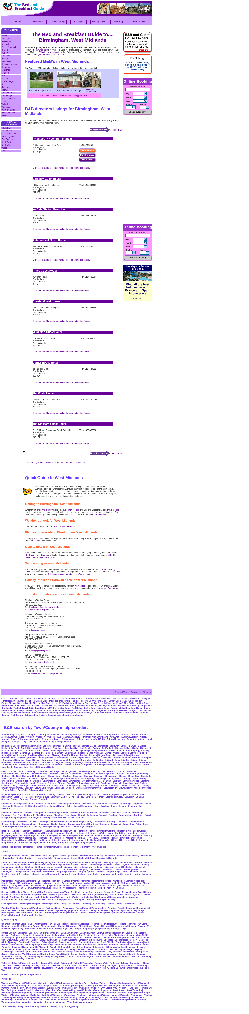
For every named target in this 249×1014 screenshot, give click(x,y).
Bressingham (60, 760)
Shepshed (29, 937)
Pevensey (62, 910)
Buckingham (127, 762)
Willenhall (5, 115)
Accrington (44, 734)
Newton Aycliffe (132, 894)
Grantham (93, 824)
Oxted (140, 904)
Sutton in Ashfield (120, 956)
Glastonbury (100, 822)
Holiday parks (98, 21)
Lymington (105, 874)
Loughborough (113, 872)
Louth (124, 872)
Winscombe (136, 995)
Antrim (125, 737)
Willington (14, 995)
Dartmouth (40, 794)
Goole (54, 824)
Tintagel (112, 965)
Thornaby (35, 965)
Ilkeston (38, 847)
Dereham (95, 794)
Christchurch (7, 781)
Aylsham (66, 741)
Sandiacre (66, 933)
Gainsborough (8, 822)
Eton (97, 806)
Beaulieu (69, 748)
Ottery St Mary (98, 904)
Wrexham (60, 1002)
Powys (108, 913)
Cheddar (16, 776)
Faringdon (39, 813)
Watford (5, 988)
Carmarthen (131, 771)
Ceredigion (88, 774)
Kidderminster (86, 856)
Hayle (4, 835)
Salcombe (22, 933)
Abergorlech (20, 734)
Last (120, 130)
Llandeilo (139, 867)
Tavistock (54, 963)
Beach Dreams (74, 710)
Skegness (108, 940)
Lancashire (18, 862)
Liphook (58, 867)
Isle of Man (85, 847)
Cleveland (30, 783)
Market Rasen (61, 883)
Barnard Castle (89, 746)
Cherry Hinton (54, 776)
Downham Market (59, 797)
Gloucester (122, 822)
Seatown (45, 935)
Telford (77, 963)
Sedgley (5, 84)
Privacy (118, 692)
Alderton (98, 734)
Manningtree (105, 881)
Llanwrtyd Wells (131, 869)
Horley (115, 840)
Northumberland (9, 899)
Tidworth (94, 965)
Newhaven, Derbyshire (24, 894)
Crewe (38, 788)
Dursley (33, 799)
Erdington (5, 58)
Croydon (147, 788)
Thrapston (83, 965)
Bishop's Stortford (130, 753)
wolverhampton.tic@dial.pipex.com (46, 673)
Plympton (84, 910)
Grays (125, 824)
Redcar (85, 924)
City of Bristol (88, 781)
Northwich (24, 899)
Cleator (144, 781)
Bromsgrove (57, 762)
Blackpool (45, 755)
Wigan (131, 993)
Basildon (142, 746)
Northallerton (87, 897)
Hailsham (25, 831)
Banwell (67, 746)
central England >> (109, 588)
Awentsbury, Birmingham (91, 90)
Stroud (74, 954)
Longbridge (6, 70)
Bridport (108, 760)
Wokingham (84, 997)
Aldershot (87, 734)
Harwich (70, 833)
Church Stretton (23, 781)
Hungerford (57, 842)
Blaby (12, 755)
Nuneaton (5, 78)
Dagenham (6, 794)
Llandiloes (95, 869)
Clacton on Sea (103, 781)
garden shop (65, 713)
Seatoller (27, 935)
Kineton (120, 856)
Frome (71, 817)
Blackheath (6, 41)
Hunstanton (70, 842)
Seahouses (16, 935)
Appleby (134, 737)
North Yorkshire (37, 899)
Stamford (43, 949)
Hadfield (5, 831)
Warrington (77, 985)
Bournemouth (61, 758)
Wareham (12, 985)
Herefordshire (18, 838)
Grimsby (37, 826)
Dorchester (19, 797)
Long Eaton (35, 872)
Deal (68, 794)
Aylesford (56, 741)
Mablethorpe (7, 881)
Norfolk (4, 897)
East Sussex (74, 804)
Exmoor (123, 806)
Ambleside (51, 737)
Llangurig (83, 869)
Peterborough (18, 910)
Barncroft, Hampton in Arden (41, 90)
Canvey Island (108, 771)
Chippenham (55, 778)
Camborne (42, 771)
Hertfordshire (69, 838)
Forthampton (13, 817)
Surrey (53, 956)
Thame (146, 963)
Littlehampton (86, 867)
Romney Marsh (119, 926)
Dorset (38, 797)
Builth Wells (44, 765)
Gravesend (115, 824)
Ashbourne (23, 739)
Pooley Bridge (137, 910)
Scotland (5, 151)
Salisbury (33, 933)
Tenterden (114, 963)
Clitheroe (52, 783)
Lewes (117, 865)
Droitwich (99, 797)
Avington (5, 741)
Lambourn (6, 862)
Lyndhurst (116, 874)
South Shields (107, 942)
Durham (14, 799)
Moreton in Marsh (87, 888)
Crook (99, 788)
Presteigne (118, 913)
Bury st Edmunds (38, 767)
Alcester (55, 734)
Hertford (57, 838)
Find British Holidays (82, 713)
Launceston (84, 862)
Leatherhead (126, 862)
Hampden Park (96, 831)
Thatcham (6, 965)
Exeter (114, 806)
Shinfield (98, 937)
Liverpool (109, 867)
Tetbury (124, 963)
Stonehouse (99, 952)
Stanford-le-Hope (58, 949)
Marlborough (76, 883)
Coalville (71, 783)
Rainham (5, 924)
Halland (60, 831)
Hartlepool (59, 833)
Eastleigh (62, 804)
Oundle (110, 904)
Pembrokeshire (98, 908)
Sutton (70, 956)
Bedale (87, 748)
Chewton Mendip (17, 778)
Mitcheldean (17, 888)
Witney (35, 997)
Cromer (91, 788)
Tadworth (5, 963)
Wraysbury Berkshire (44, 1002)
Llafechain (128, 867)
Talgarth (16, 963)
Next (114, 130)
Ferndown (6, 815)
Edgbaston (6, 56)
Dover (46, 797)
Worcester (104, 1000)
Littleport (99, 867)
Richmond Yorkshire (11, 926)
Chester (122, 776)
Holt (86, 840)
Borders (135, 755)
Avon (14, 741)
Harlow (26, 833)
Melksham (136, 883)
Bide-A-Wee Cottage (125, 710)
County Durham (99, 785)
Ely (26, 806)
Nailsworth (6, 892)
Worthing (142, 1000)
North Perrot (27, 897)
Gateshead (22, 822)
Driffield (89, 797)
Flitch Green (70, 815)
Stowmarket (34, 954)
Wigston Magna (142, 993)
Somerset (83, 942)
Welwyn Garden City (107, 988)
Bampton (36, 746)
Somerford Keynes (68, 942)
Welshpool (135, 988)
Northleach (134, 897)
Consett (5, 785)
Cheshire (88, 776)
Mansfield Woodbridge (134, 881)
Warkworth (53, 985)
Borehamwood (8, 758)
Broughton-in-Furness (95, 762)
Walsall (4, 104)
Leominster (94, 865)
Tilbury (103, 965)
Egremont (7, 806)
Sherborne (56, 937)
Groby (46, 826)
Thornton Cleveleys (50, 965)
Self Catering (58, 21)
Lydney (81, 874)
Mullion (119, 888)
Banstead (56, 746)
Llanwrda (118, 869)
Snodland (35, 942)
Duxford (43, 799)
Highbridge (6, 840)
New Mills (53, 894)
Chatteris (5, 776)
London (25, 872)
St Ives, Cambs (84, 947)
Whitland (63, 993)
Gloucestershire (136, 822)
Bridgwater (85, 760)
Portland (38, 913)
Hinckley (24, 840)
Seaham (5, 935)
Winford (116, 995)
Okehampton (34, 904)
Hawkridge (120, 833)
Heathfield (68, 835)
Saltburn (44, 933)
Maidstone (46, 881)
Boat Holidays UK (43, 708)
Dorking (29, 797)
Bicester (120, 750)
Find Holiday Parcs (94, 703)
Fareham (28, 813)
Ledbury (148, 862)
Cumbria (45, 790)
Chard (111, 774)
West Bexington (8, 990)
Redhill (104, 924)
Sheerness (131, 935)
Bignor (4, 753)
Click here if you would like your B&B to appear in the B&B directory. (55, 463)
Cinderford (62, 781)
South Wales (122, 942)
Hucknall (40, 842)
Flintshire (58, 815)
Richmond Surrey (30, 926)
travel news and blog (20, 713)
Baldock (15, 746)
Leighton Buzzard (69, 865)
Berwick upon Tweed (39, 750)
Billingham (25, 753)
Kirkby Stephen (78, 858)
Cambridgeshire (68, 771)
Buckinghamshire (143, 762)
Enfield (44, 806)
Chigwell (42, 778)
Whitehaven (51, 993)
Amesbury (75, 737)
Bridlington (98, 760)
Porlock (5, 913)
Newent (147, 892)
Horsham (143, 840)
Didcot (135, 794)
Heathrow (78, 835)
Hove (32, 842)
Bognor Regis (105, 755)
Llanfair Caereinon (50, 869)
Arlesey (143, 737)
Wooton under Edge (10, 1002)
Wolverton (140, 997)
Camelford (83, 771)
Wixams (55, 997)
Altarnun (13, 737)
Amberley (40, 737)
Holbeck (55, 840)
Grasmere (104, 824)
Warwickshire (100, 985)
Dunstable (140, 797)
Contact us (136, 692)
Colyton (134, 783)
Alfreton (115, 734)
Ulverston (26, 974)
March (4, 883)
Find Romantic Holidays (12, 710)
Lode (17, 872)
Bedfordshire (108, 748)
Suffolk (131, 954)
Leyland (135, 865)
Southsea (113, 945)
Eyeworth (5, 808)
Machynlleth (21, 881)
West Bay (146, 988)
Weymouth (18, 993)
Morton (110, 888)
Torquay (16, 968)
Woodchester (21, 1000)
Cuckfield (22, 790)
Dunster (5, 799)
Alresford (144, 734)
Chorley (126, 778)
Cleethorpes (7, 783)
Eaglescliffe (7, 804)
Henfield (127, 835)
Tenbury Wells (101, 963)
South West (6, 131)
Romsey (132, 926)
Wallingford (30, 983)
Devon (127, 794)
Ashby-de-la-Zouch (51, 739)
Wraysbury (27, 1002)
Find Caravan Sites (10, 705)
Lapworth (60, 862)
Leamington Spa (110, 862)
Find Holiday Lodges (137, 705)
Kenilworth (36, 856)
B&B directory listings (48, 52)
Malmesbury (68, 881)
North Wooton (72, 897)
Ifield (12, 847)
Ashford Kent (83, 739)
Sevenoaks (107, 935)
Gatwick (32, 822)
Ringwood (72, 926)
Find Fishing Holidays (96, 705)
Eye (140, 806)
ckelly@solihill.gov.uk (40, 650)
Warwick (89, 985)
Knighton (113, 858)
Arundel (5, 739)
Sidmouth (52, 940)
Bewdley (55, 750)
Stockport (32, 952)
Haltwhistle (70, 831)
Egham (148, 804)
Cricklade (59, 788)
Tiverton (129, 965)
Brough (79, 762)
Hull (48, 842)
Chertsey (67, 776)
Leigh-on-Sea (53, 865)
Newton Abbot (116, 894)
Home (18, 21)
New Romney (45, 892)
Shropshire (25, 940)
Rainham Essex (18, 924)
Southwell (124, 945)
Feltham (126, 813)
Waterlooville (141, 985)
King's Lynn (146, 856)
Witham (27, 997)
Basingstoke (7, 748)
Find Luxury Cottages (92, 710)
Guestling (54, 826)
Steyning (138, 949)
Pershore (5, 910)
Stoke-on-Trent (8, 93)
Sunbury (141, 954)
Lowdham (133, 872)
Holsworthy (77, 840)
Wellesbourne (53, 988)
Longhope (71, 872)
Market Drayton (25, 883)
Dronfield (110, 797)
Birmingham (6, 38)
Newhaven (6, 894)
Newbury (98, 892)
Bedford (96, 748)
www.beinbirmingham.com (42, 609)
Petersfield (41, 910)
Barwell (132, 746)
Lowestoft (15, 874)
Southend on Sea (63, 945)
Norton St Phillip (55, 899)
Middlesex (56, 885)
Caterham (53, 774)
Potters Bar (72, 913)
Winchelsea (69, 995)
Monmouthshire (32, 888)
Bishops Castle (112, 753)
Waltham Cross (82, 983)
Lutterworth (53, 874)
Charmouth (131, 774)
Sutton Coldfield (8, 98)
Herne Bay (31, 838)
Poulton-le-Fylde (96, 913)
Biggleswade (141, 750)
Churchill (37, 781)
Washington (114, 985)
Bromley (46, 762)
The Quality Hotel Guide (36, 555)
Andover (108, 737)
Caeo (3, 771)
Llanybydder (7, 872)
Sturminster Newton (107, 954)
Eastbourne (50, 804)
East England (7, 139)
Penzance (130, 908)
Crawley (19, 788)
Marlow (87, 883)
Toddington (140, 965)
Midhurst (67, 885)
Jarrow (4, 851)
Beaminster (58, 748)
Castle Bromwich (8, 47)
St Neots (141, 947)
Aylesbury (45, 741)
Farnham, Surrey (77, 813)
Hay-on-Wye (29, 835)
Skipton (133, 940)
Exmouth (132, 806)
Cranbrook (134, 785)
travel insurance (99, 514)
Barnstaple (103, 746)
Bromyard (70, 762)
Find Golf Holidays (117, 705)
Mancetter (80, 881)
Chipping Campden (94, 778)
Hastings (91, 833)
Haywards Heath (45, 835)
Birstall (81, 753)
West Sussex (119, 990)
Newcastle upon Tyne (132, 892)
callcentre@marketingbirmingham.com (48, 607)
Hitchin (33, 840)
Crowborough (110, 788)
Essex (77, 806)
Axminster (34, 741)
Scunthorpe (131, 933)
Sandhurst (54, 933)
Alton (21, 737)
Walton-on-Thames (108, 983)
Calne (20, 771)
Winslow (148, 995)
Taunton (45, 963)
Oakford (13, 904)
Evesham (105, 806)
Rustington (115, 928)
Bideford (130, 750)
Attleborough (144, 739)
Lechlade (138, 862)
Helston (98, 835)
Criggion (70, 788)
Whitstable (87, 993)
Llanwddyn (106, 869)
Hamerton (82, 831)
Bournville (5, 44)
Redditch (95, 924)
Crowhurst (124, 788)
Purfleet (39, 915)
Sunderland (6, 956)
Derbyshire (84, 794)
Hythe (93, 842)
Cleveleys (41, 783)
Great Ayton (135, 824)
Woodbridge (7, 1000)
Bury (26, 767)
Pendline (112, 908)
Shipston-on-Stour (113, 937)
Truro (85, 968)
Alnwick (134, 734)
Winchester (82, 995)
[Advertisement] (136, 169)
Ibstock (4, 847)
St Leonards (98, 947)
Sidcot (35, 940)
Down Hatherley (76, 797)
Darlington (18, 794)
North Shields (41, 897)
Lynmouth (127, 874)
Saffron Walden (8, 933)
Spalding (16, 947)
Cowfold (123, 785)
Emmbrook (34, 806)
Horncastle (125, 840)
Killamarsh (110, 856)
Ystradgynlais (70, 1006)
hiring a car (45, 510)
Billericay (13, 753)
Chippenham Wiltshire (73, 778)
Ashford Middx (98, 739)
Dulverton (129, 797)
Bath (17, 748)
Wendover (123, 988)
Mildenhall (78, 885)
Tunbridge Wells (97, 968)
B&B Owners (139, 21)
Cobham (81, 783)
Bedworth (121, 748)
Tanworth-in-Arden (30, 963)
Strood (65, 954)
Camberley (30, 771)
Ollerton (55, 904)
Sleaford (143, 940)
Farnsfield (92, 813)
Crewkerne (81, 788)
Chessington (111, 776)
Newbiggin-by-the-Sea (81, 892)
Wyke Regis (72, 1002)
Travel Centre (113, 510)
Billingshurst (38, 753)
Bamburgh (25, 746)
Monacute (46, 888)
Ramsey (32, 924)
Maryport (106, 883)
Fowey (24, 817)
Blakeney (56, 755)
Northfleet (15, 897)
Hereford (5, 838)
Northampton (101, 897)
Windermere (95, 995)
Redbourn (76, 924)
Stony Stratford (113, 952)
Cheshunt (98, 776)
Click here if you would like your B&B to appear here (63, 95)
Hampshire (109, 831)
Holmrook (65, 840)
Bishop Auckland (95, 753)
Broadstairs (7, 762)
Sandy (75, 933)
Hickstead (104, 838)
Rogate (97, 926)
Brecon (36, 760)
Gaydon (42, 822)
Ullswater (15, 974)
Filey (20, 815)
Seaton (36, 935)
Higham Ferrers (118, 838)
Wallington (43, 983)
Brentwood (47, 760)
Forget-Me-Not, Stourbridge (69, 90)
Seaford (142, 933)
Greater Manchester (21, 826)
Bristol (134, 760)
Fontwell (103, 815)
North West (6, 145)
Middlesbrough (42, 885)
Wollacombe (50, 1000)
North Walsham (57, 897)
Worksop (131, 1000)
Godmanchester (29, 824)
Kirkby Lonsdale (61, 858)
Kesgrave (53, 856)
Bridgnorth (73, 760)
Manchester (92, 881)
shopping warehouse (72, 715)
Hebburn (89, 835)
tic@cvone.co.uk (38, 630)
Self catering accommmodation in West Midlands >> (70, 574)
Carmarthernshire (9, 774)
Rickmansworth (48, 926)
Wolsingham (111, 997)
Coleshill (117, 783)
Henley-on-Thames (142, 835)
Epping (53, 806)
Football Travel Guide (24, 708)
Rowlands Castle (45, 928)
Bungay (67, 765)
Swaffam (135, 956)
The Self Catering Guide (96, 701)
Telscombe (87, 963)
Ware (3, 985)
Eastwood (86, 804)
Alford (107, 734)
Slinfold (5, 942)
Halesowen (6, 61)
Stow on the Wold (18, 954)
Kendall (25, 856)
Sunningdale (20, 956)
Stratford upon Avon (51, 954)
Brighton (125, 760)
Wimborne (57, 995)
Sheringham (69, 937)
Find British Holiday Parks (136, 703)
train (77, 510)
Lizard (119, 867)
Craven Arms (7, 788)
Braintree (135, 758)
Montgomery (59, 888)
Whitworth (111, 993)
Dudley (4, 53)
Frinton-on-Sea (59, 817)
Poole (126, 910)
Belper (136, 748)
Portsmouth (60, 913)
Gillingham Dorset (55, 822)
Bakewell (5, 746)
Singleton (83, 940)
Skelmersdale (121, 940)
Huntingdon (83, 842)
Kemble (5, 856)
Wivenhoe (45, 997)
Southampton (31, 945)
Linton (50, 867)
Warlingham (24, 985)
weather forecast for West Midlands (59, 526)
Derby (75, 794)
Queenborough (8, 919)
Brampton (147, 758)
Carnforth (24, 774)
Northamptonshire (118, 897)
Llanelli (36, 869)
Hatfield (101, 833)
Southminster (89, 945)
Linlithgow (40, 867)
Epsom (61, 806)
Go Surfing (109, 710)
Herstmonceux (45, 838)
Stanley (71, 949)
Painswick (26, 908)
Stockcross (20, 952)
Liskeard (68, 867)
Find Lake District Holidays (125, 713)
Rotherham (30, 928)
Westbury (39, 990)
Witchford (17, 997)
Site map (147, 692)
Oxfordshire (129, 904)
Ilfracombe (28, 847)
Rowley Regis (7, 81)
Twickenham (112, 968)
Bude (14, 765)
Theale (15, 965)
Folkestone (92, 815)
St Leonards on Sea (115, 947)
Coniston (143, 783)
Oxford (119, 904)
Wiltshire (46, 995)
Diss (142, 794)
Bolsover (117, 755)
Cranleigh (145, 785)
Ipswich (74, 847)
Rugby (95, 928)
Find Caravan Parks (30, 705)
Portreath (48, 913)
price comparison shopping (44, 713)
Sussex (61, 956)
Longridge (83, 872)
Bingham (58, 753)
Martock (96, 883)
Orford (76, 904)
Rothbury (18, 928)
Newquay (103, 894)
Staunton (103, 949)
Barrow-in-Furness (119, 746)
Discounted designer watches (27, 701)
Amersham (63, 737)
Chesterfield (133, 776)
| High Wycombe (134, 838)
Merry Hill (5, 76)
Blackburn (21, 755)
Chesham (77, 776)
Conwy (13, 785)
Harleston (16, 833)
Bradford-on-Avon (121, 758)
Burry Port (136, 765)
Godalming (15, 824)
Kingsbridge (8, 858)
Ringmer (62, 926)
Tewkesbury (135, 963)
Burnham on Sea (112, 765)
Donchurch (6, 797)
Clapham (117, 781)
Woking (73, 997)
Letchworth (106, 865)
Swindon (30, 959)
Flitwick (81, 815)
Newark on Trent (61, 892)
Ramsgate (42, 924)
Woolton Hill (76, 1000)
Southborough (46, 945)
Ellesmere (18, 806)
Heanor (57, 835)
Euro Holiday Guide (100, 708)
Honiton (94, 840)
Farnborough (51, 813)
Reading (65, 924)
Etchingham (87, 806)
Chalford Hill (101, 774)
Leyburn (125, 865)
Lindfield (19, 867)
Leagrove (96, 862)
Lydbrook (65, 874)
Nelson (34, 892)
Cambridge (54, 771)
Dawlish (60, 794)
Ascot (13, 739)
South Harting (136, 942)
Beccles (79, 748)
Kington (19, 858)
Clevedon (19, 783)
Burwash (17, 767)
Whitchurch (39, 993)
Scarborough (117, 933)
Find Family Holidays (75, 705)
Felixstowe (116, 813)
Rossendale (7, 928)
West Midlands (80, 586)
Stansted (81, 949)
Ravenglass (54, 924)
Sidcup (43, 940)
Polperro (118, 910)
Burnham (98, 765)
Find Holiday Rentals (35, 710)
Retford (131, 924)
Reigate (122, 924)
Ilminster (48, 847)
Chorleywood (138, 778)
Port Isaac (15, 913)
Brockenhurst (33, 762)
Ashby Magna (68, 739)
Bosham (32, 758)
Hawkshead (132, 833)
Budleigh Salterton (28, 765)
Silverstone (71, 940)
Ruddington (85, 928)
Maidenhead (34, 881)
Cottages (78, 21)
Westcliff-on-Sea (53, 990)
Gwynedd (90, 826)
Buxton (51, 767)
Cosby (77, 785)
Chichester (32, 778)
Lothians (100, 872)
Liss (76, 867)
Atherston (132, 739)
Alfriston (125, 734)
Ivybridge (101, 847)
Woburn (65, 997)
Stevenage (127, 949)
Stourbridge (6, 96)
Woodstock (62, 1000)
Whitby (28, 993)
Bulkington (57, 765)
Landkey (40, 862)
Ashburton (35, 739)
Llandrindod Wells (22, 869)
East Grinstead (36, 804)
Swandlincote (7, 959)
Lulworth (35, 874)
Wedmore (27, 988)
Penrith (121, 908)
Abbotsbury (7, 734)
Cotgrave (86, 785)
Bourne (49, 758)
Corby (33, 785)
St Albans (41, 947)
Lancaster (30, 862)
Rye (124, 928)
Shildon (88, 937)
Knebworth (102, 858)
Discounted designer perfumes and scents (63, 701)
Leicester (25, 865)
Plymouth (73, 910)
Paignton (15, 908)
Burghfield (87, 765)
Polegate (95, 910)
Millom (103, 885)
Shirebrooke (128, 937)
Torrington (27, 968)
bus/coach (67, 510)
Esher (69, 806)
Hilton (16, 840)
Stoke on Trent (64, 952)
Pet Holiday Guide (62, 708)
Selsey (97, 935)
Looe (91, 872)
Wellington (84, 988)
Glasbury (87, 822)
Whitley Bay (75, 993)
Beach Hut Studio (73, 698)
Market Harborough (44, 883)
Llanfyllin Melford (69, 869)
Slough (13, 942)
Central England (8, 133)
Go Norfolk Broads (102, 713)
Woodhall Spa (35, 1000)
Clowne (61, 783)
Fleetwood (47, 815)
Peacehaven (68, 908)
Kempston (15, 856)
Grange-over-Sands (77, 824)
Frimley (46, 817)
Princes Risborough (10, 915)
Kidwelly (99, 856)
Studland (83, 954)
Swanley (20, 959)
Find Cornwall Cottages (22, 715)
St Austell (51, 947)
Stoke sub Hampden (82, 952)
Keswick (64, 856)
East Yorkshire (100, 804)
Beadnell (46, 748)
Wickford (122, 993)
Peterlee (30, 910)
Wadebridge (7, 983)
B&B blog (119, 21)
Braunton (19, 760)
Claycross (134, 781)
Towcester (47, 968)
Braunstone (8, 760)
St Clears (62, 947)
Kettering (73, 856)
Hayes (143, 833)
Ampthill (86, 737)
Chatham (142, 774)
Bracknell (106, 758)
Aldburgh (76, 734)
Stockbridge (7, 952)
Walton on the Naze (128, 983)
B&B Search (38, 21)
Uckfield (5, 974)
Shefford (5, 937)
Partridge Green (53, 908)
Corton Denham (65, 785)
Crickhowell (47, 788)
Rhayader (141, 924)
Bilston (4, 36)
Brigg (117, 760)
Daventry (51, 794)
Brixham (143, 760)
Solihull (4, 90)
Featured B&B (41, 50)
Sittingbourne (95, 940)
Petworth (52, 910)
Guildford (65, 826)
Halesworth (49, 831)
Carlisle (120, 771)
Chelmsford (27, 776)
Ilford (18, 847)
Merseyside (27, 885)
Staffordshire (7, 949)
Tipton (4, 101)
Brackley (96, 758)
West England (7, 136)
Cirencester (74, 781)
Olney (63, 904)
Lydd (74, 874)
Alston (4, 737)
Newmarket (41, 894)
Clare (125, 781)
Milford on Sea (91, 885)
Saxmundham (103, 933)
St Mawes (130, 947)
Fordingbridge (125, 815)
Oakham (23, 904)
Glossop (111, 822)
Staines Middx (31, 949)
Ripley (82, 926)
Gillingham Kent (74, 822)
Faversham (104, 813)
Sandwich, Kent (87, 933)
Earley (24, 804)
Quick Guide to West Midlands (51, 54)
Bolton (126, 755)
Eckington (113, 804)
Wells (93, 988)
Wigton (4, 995)
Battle (24, 748)
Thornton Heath (68, 965)
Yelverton (43, 1006)
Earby (17, 804)
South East (6, 128)
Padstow (5, 908)
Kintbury (29, 858)
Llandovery (6, 869)
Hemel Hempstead (112, 835)
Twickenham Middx (129, 968)
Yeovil (53, 1006)
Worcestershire (118, 1000)
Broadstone (20, 762)
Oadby (4, 904)
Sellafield (88, 935)
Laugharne (72, 862)
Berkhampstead (8, 750)
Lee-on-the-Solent (10, 865)
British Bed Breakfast (119, 701)
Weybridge (6, 993)
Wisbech (6, 997)
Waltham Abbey (65, 983)
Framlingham (35, 817)
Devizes (119, 794)
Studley (92, 954)
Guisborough (78, 826)
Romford (106, 926)
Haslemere (81, 833)
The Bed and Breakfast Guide (39, 698)
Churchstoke (49, 781)
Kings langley (132, 856)
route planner (35, 541)
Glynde (4, 824)
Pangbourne (38, 908)
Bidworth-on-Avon (106, 750)
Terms (126, 692)
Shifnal (79, 937)
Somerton (94, 942)
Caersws (12, 771)
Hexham (81, 838)
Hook (134, 840)
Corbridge (23, 785)
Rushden (104, 928)
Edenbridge (125, 804)
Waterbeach (127, 985)
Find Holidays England (45, 715)
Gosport (62, 824)
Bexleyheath (82, 750)
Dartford (29, 794)
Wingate (125, 995)
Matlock (115, 883)
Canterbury (94, 771)
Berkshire (22, 750)
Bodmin (93, 755)
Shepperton (16, 937)
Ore (70, 904)
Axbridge (22, 741)
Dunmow (24, 799)
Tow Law (57, 968)
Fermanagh (137, 813)
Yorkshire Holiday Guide (52, 705)
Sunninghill (33, 956)
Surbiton (44, 956)
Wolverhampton (8, 113)
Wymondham (85, 1002)
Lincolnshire (7, 867)
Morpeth (101, 888)
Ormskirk (85, 904)
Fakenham (6, 813)
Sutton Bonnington (84, 956)
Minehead (127, 885)
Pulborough (27, 915)
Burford (76, 765)
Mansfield (117, 881)
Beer (129, 748)
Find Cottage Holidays (73, 703)
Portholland (26, 913)
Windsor (106, 995)
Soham (45, 942)
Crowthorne (136, 788)
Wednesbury (7, 107)
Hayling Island (15, 835)
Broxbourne (113, 762)
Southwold (136, 945)
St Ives (71, 947)
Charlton (120, 774)
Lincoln (144, 865)
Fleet (38, 815)
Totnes (37, 968)
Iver (93, 847)
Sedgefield (67, 935)
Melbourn (125, 883)
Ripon (89, 926)
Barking (76, 746)
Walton (94, 983)
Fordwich (138, 815)
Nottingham (79, 899)
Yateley (11, 1006)
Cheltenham (40, 776)
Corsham (51, 785)
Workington (97, 997)
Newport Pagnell (91, 894)
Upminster (37, 974)
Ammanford (97, 737)
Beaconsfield (34, 748)
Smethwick (6, 87)
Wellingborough (69, 988)
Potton (83, 913)
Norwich (68, 899)
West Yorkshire (134, 990)
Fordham (113, 815)
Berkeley (145, 748)
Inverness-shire (61, 847)
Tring (78, 968)
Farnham (63, 813)
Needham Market (21, 892)
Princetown (129, 913)
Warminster (65, 985)
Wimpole (25, 995)
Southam (77, 945)
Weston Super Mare (102, 990)
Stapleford (92, 949)
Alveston (29, 737)
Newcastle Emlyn (112, 892)
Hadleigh (15, 831)
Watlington (16, 988)
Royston (74, 928)
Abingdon (32, 734)
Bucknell (6, 765)
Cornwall (41, 785)
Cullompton (34, 790)
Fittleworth (29, 815)
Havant (110, 833)
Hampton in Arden (9, 64)
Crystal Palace (9, 790)
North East (6, 142)
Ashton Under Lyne (116, 739)
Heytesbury (92, 838)
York (59, 1006)
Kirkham (91, 858)
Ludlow (25, 874)
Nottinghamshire (95, 899)
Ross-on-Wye (144, 926)
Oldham (46, 904)
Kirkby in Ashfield (43, 858)
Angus (117, 737)
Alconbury (66, 734)
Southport (102, 945)
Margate (13, 883)
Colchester (106, 783)
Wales (4, 148)
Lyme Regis (92, 874)
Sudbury (123, 954)
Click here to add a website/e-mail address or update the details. (61, 168)
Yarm (3, 1006)
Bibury (92, 750)
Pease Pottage (83, 908)
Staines (19, 949)
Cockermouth (92, 783)
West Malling (69, 990)
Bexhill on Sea (67, 750)
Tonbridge (6, 968)
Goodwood (44, 824)
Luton (44, 874)
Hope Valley (105, 840)
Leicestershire (38, 865)
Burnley (125, 765)
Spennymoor (28, 947)
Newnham (76, 894)
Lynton (137, 874)
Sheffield (142, 935)
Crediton (29, 788)
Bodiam (83, 755)
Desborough (108, 794)
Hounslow (23, 842)
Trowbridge (68, 968)
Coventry (5, 50)
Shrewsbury (12, 940)
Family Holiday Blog (120, 708)
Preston (140, 913)
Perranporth (143, 908)
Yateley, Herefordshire (27, 1006)
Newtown (146, 894)
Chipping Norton (113, 778)
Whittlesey (99, 993)
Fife (14, 815)
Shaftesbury (119, 935)
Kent (45, 856)
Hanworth (140, 831)
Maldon (56, 881)
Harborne (5, 67)
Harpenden (36, 833)
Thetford (24, 965)
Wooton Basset (90, 1000)
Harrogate (48, 833)
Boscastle (22, 758)
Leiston (83, 865)
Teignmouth (67, 963)
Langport (50, 862)
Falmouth (17, 813)
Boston (41, 758)
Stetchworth (115, 949)
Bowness (85, 758)
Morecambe (71, 888)
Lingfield (29, 867)
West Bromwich (8, 110)
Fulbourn (80, 817)
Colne (126, 783)
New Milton (64, 894)
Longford (5, 73)
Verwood (5, 979)
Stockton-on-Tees (46, 952)
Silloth (62, 940)
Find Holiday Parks (42, 703)
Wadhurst (19, 983)
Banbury (47, 746)
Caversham (75, 774)
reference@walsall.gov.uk (42, 662)
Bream (29, 760)
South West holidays (56, 710)
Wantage (143, 983)
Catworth (64, 774)
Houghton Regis (9, 842)
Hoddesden (44, 840)
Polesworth (106, 910)
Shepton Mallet (42, 937)
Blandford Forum (70, 755)
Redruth (113, 924)
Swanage (145, 956)
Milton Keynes (114, 885)
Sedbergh (56, 935)
